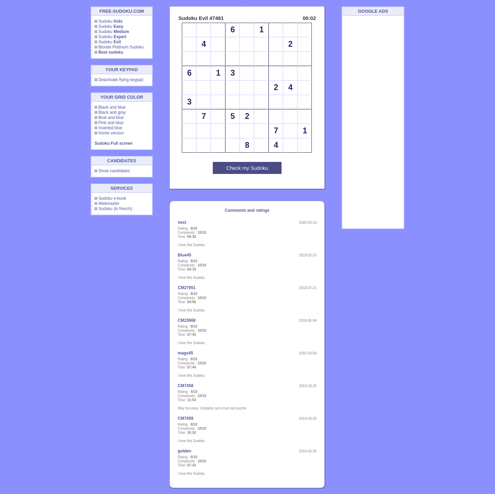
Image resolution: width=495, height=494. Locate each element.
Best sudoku (110, 52)
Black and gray (111, 112)
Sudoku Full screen (114, 143)
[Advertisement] (372, 122)
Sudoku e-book (112, 198)
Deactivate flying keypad (120, 79)
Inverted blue (110, 127)
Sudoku (110, 21)
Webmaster (108, 203)
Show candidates (114, 170)
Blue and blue (110, 117)
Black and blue (111, 107)
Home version (111, 133)
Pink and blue (110, 122)
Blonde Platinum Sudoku (120, 47)
